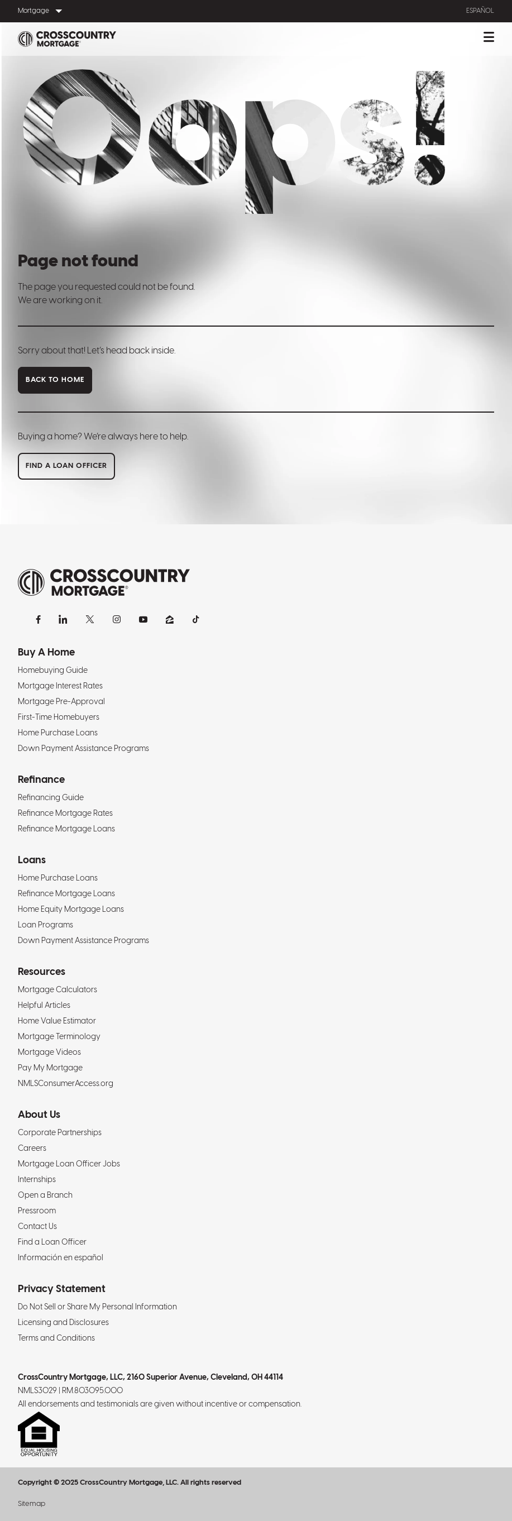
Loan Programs (45, 925)
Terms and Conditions (56, 1339)
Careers (32, 1149)
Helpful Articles (44, 1006)
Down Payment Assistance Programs (83, 749)
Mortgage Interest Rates (60, 686)
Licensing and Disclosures (63, 1323)
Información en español (60, 1258)
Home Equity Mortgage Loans (71, 910)
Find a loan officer (66, 466)
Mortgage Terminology (59, 1037)
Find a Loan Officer (52, 1242)
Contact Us (37, 1227)
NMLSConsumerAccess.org (65, 1084)
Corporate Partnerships (60, 1133)
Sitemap (31, 1504)
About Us (39, 1115)
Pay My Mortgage (50, 1068)
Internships (37, 1180)
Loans (32, 860)
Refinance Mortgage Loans (66, 829)
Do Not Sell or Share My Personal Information (97, 1307)
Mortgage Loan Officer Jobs (69, 1164)
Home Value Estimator (57, 1021)
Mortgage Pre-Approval (61, 702)
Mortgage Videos (49, 1053)
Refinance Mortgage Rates (65, 814)
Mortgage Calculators (57, 990)
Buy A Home (46, 653)
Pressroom (37, 1211)
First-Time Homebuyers (58, 718)
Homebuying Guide (53, 671)
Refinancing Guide (51, 798)
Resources (41, 972)
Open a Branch (45, 1196)
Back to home (55, 380)
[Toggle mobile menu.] (489, 39)
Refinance (41, 780)
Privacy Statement (62, 1289)
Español (480, 11)
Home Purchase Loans (58, 733)
